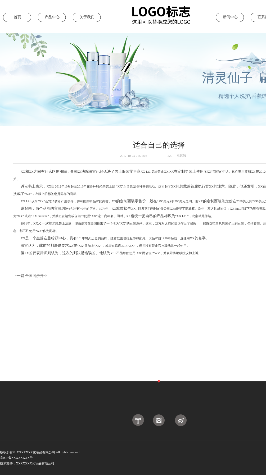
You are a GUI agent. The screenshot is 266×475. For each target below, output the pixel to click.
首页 (17, 17)
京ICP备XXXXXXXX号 (17, 458)
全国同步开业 (36, 276)
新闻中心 (230, 17)
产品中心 (52, 17)
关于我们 (87, 17)
